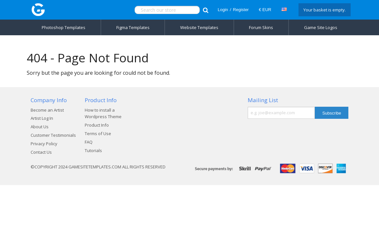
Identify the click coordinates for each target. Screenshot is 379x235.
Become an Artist (47, 110)
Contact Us (41, 152)
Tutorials (93, 150)
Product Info (97, 125)
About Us (40, 127)
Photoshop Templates (63, 27)
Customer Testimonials (53, 135)
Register (241, 9)
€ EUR (265, 9)
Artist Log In (42, 118)
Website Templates (199, 27)
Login (223, 9)
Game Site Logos (320, 27)
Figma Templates (133, 27)
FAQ (89, 142)
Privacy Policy (44, 144)
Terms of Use (98, 133)
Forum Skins (261, 27)
